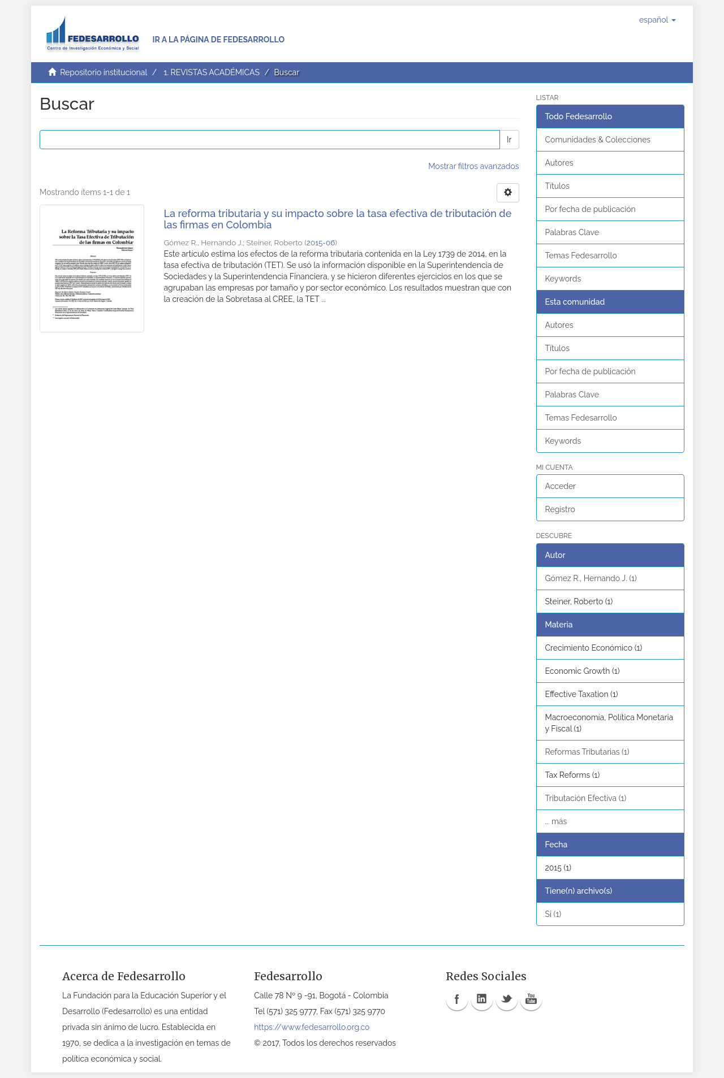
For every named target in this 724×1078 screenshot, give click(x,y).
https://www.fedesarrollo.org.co (311, 1027)
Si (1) (553, 914)
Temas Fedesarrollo (581, 255)
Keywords (563, 278)
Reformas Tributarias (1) (587, 751)
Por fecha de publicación (590, 209)
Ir (509, 139)
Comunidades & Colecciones (598, 139)
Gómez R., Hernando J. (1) (591, 578)
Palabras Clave (572, 232)
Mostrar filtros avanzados (473, 166)
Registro (560, 509)
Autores (559, 162)
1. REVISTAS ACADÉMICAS (211, 72)
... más (556, 821)
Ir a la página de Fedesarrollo (218, 39)
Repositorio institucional (103, 72)
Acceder (560, 486)
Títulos (557, 186)
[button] (657, 20)
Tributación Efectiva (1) (586, 798)
